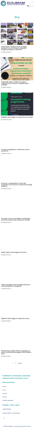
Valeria (4, 52)
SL (28, 6)
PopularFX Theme (26, 426)
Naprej (20, 363)
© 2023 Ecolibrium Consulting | (12, 426)
